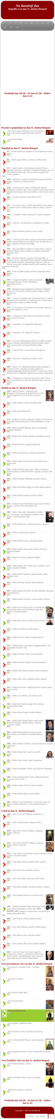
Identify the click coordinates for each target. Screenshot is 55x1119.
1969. (9, 752)
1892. (9, 512)
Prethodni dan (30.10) (15, 93)
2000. (9, 378)
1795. (9, 444)
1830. (9, 831)
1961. (9, 298)
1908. (9, 215)
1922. (9, 231)
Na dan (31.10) (35, 93)
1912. (9, 223)
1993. (9, 358)
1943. (9, 637)
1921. (9, 574)
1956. (9, 289)
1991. (9, 316)
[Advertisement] (27, 61)
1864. (9, 197)
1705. (9, 411)
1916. (9, 853)
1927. (9, 599)
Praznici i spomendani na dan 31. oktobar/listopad (25, 127)
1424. (9, 391)
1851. (9, 843)
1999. (9, 367)
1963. (9, 712)
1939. (9, 621)
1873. (9, 495)
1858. (9, 487)
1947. (9, 646)
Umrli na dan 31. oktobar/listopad (18, 811)
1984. (9, 906)
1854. (9, 479)
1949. (9, 662)
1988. (9, 777)
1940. (9, 258)
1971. (9, 308)
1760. (9, 428)
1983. (9, 769)
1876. (9, 504)
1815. (9, 453)
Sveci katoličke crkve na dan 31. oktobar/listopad (25, 1060)
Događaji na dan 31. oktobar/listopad (19, 148)
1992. (9, 350)
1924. (9, 240)
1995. (9, 794)
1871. (9, 205)
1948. (9, 654)
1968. (9, 744)
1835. (9, 469)
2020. (9, 952)
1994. (9, 785)
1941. (9, 271)
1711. (9, 419)
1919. (9, 532)
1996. (9, 935)
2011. (9, 944)
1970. (9, 760)
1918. (9, 862)
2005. (9, 802)
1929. (9, 607)
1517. (9, 168)
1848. (9, 179)
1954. (9, 280)
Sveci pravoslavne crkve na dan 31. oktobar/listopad (26, 964)
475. (8, 151)
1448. (9, 814)
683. (8, 160)
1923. (9, 591)
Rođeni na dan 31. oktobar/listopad (18, 388)
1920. (9, 541)
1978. (9, 895)
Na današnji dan (34, 1110)
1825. (9, 461)
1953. (9, 687)
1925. (9, 249)
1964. (9, 732)
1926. (9, 887)
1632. (9, 403)
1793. (9, 436)
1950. (9, 671)
